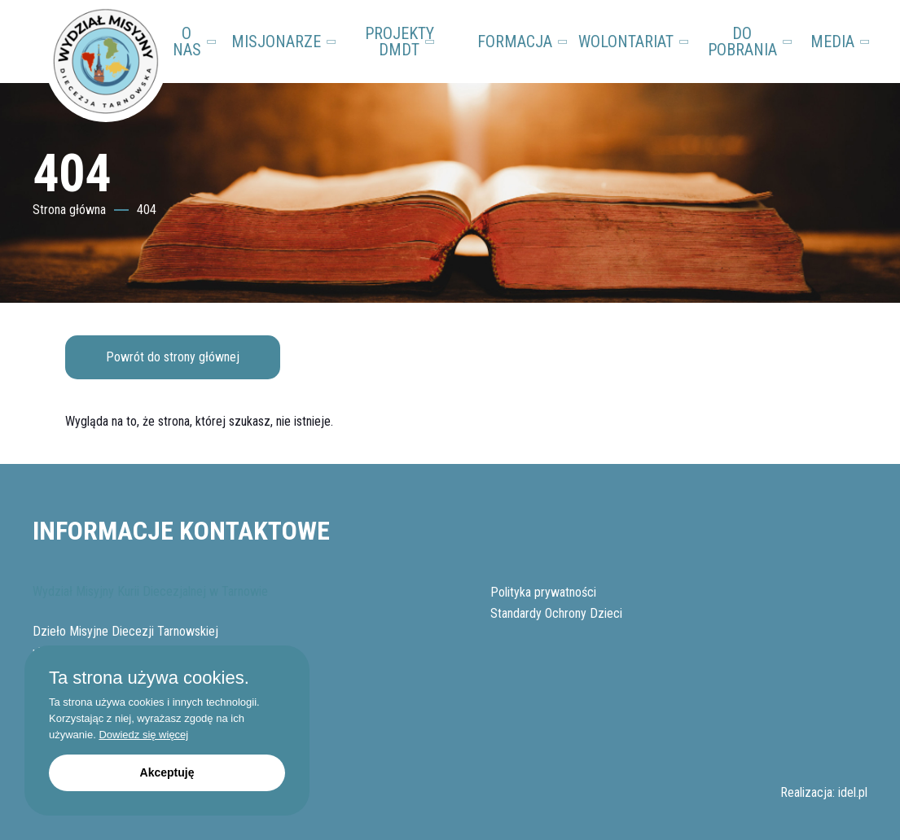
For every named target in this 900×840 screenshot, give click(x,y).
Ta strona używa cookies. (149, 678)
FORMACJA (521, 41)
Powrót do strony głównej (172, 357)
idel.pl (852, 792)
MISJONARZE (282, 41)
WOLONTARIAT (632, 41)
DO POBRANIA (751, 41)
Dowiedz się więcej (143, 734)
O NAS (195, 41)
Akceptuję (167, 772)
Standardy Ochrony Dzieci (556, 613)
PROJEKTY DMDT (401, 41)
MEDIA (838, 41)
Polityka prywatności (543, 592)
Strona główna (69, 209)
